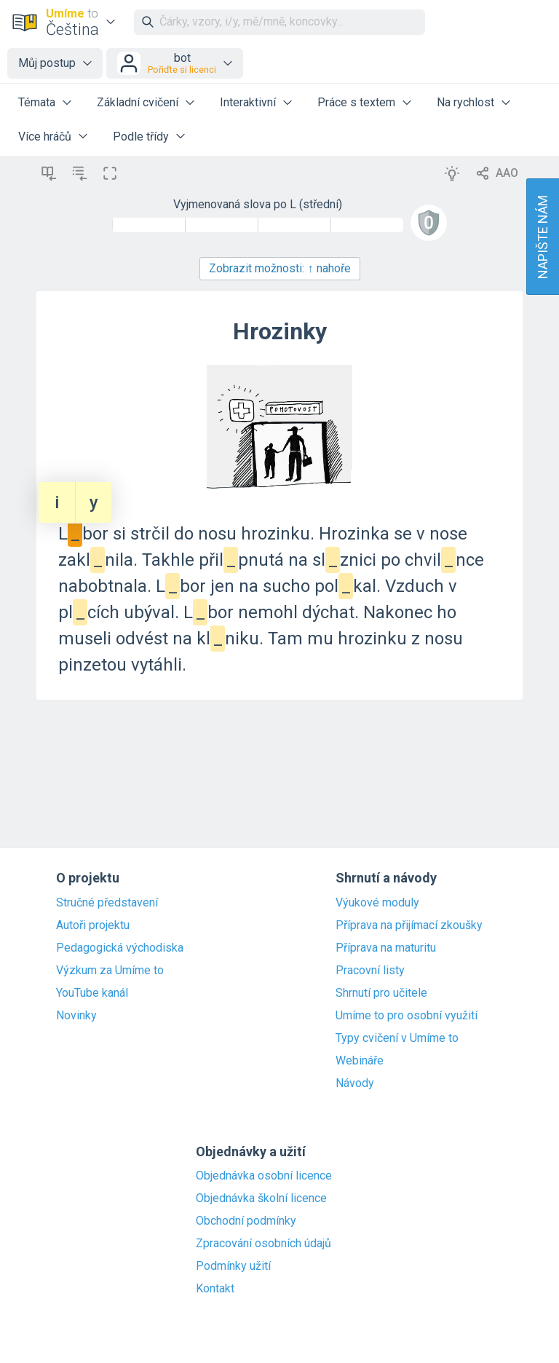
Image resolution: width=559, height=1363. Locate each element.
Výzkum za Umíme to (110, 970)
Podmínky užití (233, 1266)
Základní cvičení (137, 102)
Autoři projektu (93, 925)
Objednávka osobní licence (264, 1175)
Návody (355, 1083)
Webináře (360, 1060)
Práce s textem (356, 102)
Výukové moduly (377, 902)
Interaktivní (248, 102)
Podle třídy (141, 136)
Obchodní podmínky (246, 1221)
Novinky (76, 1015)
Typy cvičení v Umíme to (397, 1038)
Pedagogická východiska (119, 948)
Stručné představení (107, 902)
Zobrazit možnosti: (280, 268)
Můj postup (47, 63)
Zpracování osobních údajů (263, 1243)
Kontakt (215, 1288)
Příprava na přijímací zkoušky (409, 925)
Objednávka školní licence (261, 1198)
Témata (36, 102)
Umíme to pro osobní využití (406, 1015)
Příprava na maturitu (386, 948)
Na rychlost (465, 102)
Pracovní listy (370, 970)
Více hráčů (44, 136)
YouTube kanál (92, 993)
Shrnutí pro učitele (381, 993)
